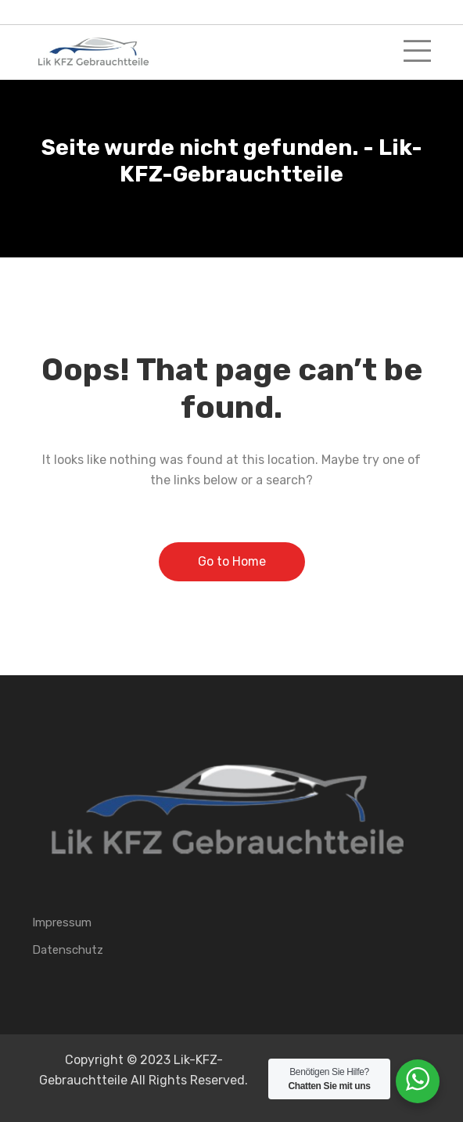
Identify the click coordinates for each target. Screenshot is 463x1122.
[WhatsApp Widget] (418, 1079)
